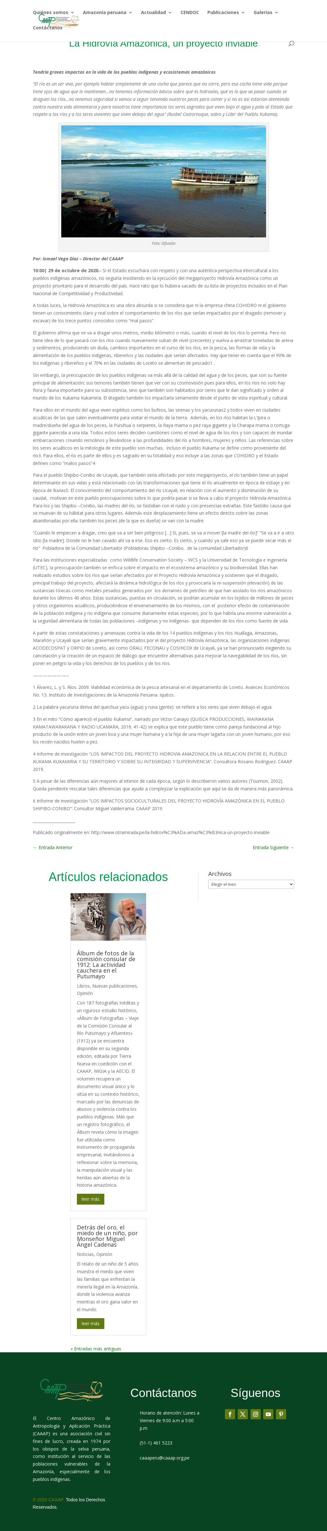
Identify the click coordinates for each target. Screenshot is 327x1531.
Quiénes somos (50, 13)
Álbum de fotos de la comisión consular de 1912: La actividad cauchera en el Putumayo (106, 964)
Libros (83, 986)
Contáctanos (48, 28)
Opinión (85, 993)
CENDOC (190, 13)
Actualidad (153, 13)
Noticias (85, 1254)
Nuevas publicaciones (114, 986)
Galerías (263, 13)
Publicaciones (223, 13)
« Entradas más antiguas (96, 1349)
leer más (91, 1199)
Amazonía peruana (104, 13)
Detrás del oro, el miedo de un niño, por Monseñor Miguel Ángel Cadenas (107, 1235)
